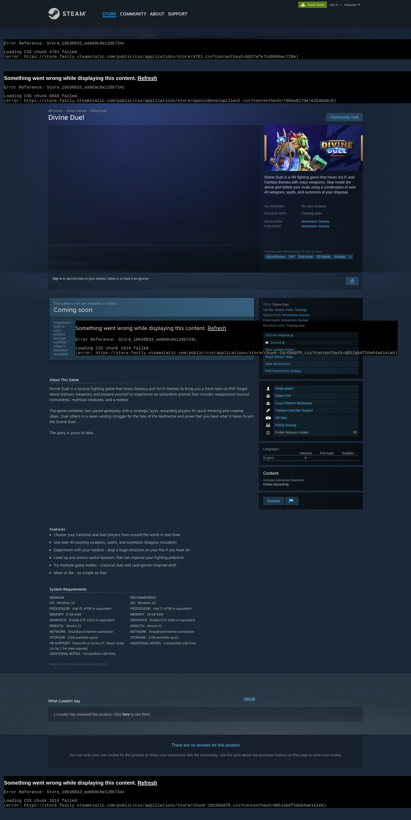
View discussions (277, 482)
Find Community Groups (283, 489)
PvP (291, 263)
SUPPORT (177, 14)
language (350, 5)
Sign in (57, 285)
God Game (306, 263)
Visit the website (279, 453)
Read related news (279, 475)
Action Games (77, 117)
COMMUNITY (133, 14)
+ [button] (350, 263)
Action (279, 428)
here (126, 723)
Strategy (339, 263)
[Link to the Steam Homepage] (71, 18)
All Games (55, 117)
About (157, 14)
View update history (280, 468)
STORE (109, 14)
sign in (333, 5)
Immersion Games (315, 228)
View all (249, 708)
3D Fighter (323, 263)
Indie (289, 428)
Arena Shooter (275, 263)
